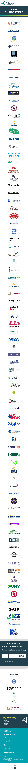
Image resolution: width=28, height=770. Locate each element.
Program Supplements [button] (8, 735)
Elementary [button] (6, 753)
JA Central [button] (14, 765)
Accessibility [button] (18, 764)
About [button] (5, 743)
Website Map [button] (24, 764)
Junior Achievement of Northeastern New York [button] (14, 759)
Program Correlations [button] (8, 737)
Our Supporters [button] (7, 741)
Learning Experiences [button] (9, 752)
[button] (12, 768)
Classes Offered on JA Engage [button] (10, 732)
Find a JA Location (7, 760)
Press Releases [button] (7, 748)
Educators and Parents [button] (9, 734)
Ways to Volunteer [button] (8, 731)
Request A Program (21, 656)
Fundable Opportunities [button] (9, 740)
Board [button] (5, 745)
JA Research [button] (6, 746)
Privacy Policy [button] (12, 764)
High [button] (5, 756)
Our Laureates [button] (7, 750)
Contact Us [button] (5, 723)
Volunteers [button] (6, 730)
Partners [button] (6, 738)
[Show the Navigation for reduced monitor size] (25, 3)
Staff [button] (5, 744)
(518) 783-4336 (6, 724)
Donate (5, 655)
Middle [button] (5, 755)
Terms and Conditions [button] (5, 764)
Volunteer (12, 655)
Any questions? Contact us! (7, 661)
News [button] (5, 749)
